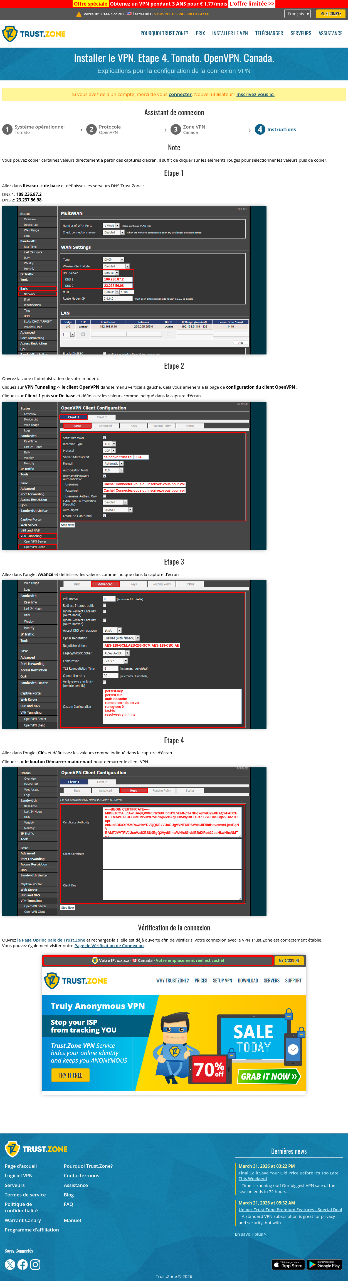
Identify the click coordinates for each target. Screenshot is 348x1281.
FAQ (68, 1204)
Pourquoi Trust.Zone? (164, 33)
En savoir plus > (250, 1234)
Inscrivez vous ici (255, 94)
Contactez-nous (81, 1175)
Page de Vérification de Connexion (109, 945)
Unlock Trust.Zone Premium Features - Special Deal (290, 1209)
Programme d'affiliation (32, 1229)
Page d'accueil (21, 1166)
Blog (69, 1194)
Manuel (72, 1220)
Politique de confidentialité (21, 1207)
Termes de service (25, 1194)
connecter (180, 94)
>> (251, 3)
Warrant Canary (23, 1220)
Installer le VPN (230, 33)
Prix (200, 33)
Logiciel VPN (19, 1175)
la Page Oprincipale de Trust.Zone (51, 940)
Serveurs (301, 33)
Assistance (330, 33)
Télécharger (269, 33)
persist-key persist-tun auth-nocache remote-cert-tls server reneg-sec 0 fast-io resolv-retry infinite (172, 706)
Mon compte (330, 14)
